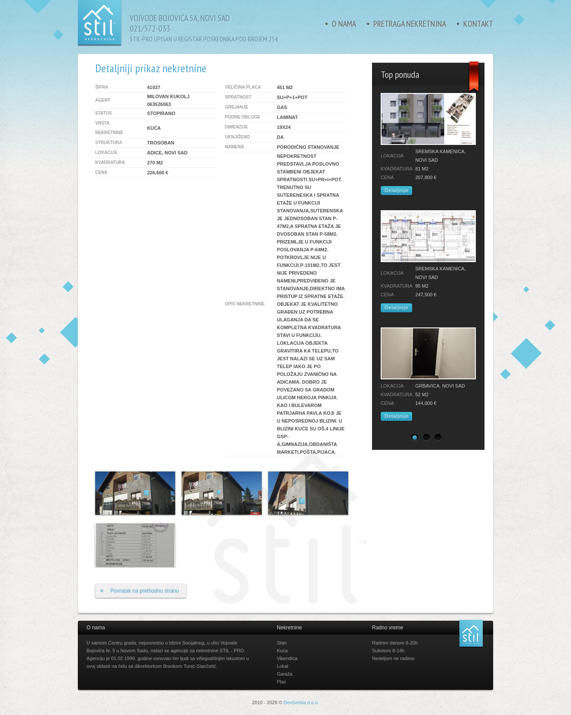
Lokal (282, 666)
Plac (281, 681)
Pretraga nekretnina (409, 23)
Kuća (282, 650)
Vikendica (287, 658)
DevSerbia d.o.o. (301, 702)
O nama (344, 23)
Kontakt (478, 23)
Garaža (284, 674)
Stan (282, 642)
